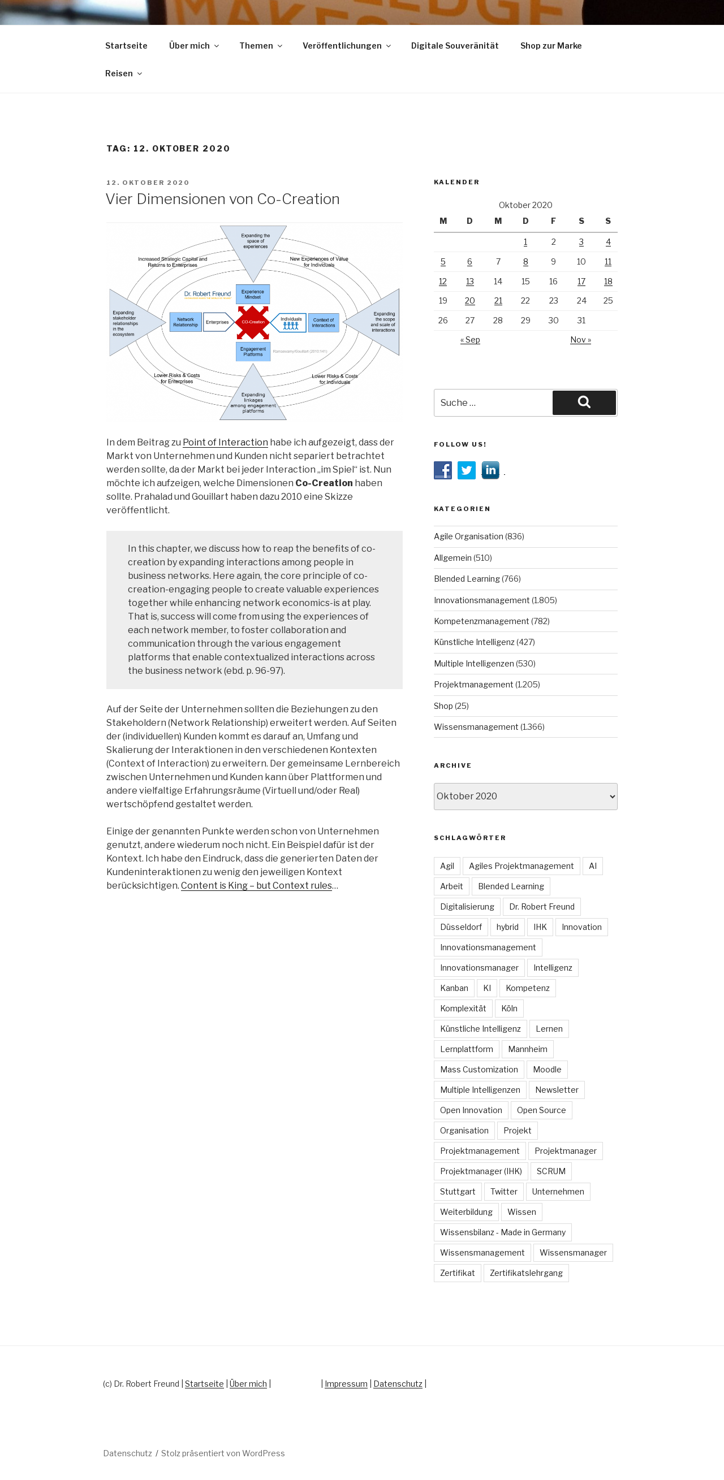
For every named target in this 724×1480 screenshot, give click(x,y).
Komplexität (463, 1008)
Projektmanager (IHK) (481, 1171)
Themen (261, 45)
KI (487, 988)
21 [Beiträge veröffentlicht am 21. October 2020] (498, 300)
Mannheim (528, 1049)
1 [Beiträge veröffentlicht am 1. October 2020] (525, 241)
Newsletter (557, 1089)
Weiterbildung (466, 1212)
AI (593, 866)
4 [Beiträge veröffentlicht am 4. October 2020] (608, 241)
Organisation (464, 1130)
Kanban (454, 988)
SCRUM (551, 1171)
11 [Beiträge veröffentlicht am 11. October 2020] (608, 261)
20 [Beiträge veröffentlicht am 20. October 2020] (470, 300)
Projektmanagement (474, 684)
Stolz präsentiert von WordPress (223, 1453)
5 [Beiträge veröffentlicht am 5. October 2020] (443, 261)
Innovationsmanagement (482, 600)
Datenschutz (398, 1383)
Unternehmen (558, 1191)
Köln (509, 1008)
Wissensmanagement (476, 727)
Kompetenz (528, 988)
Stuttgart (458, 1191)
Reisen (124, 73)
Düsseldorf (461, 927)
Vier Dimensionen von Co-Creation (222, 198)
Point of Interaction (225, 442)
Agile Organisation (468, 536)
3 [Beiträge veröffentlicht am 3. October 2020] (581, 241)
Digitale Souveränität (455, 45)
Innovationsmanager (479, 967)
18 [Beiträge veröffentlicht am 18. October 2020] (608, 281)
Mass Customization (479, 1069)
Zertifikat (457, 1273)
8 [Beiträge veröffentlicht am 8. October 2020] (525, 261)
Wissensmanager (573, 1252)
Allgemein (453, 557)
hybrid (508, 927)
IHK (540, 927)
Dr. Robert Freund (542, 906)
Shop (443, 706)
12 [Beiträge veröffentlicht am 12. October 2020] (443, 281)
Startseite (126, 45)
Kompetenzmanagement (481, 621)
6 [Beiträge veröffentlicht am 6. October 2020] (469, 261)
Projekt (517, 1130)
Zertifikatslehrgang (526, 1273)
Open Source (541, 1110)
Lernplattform (466, 1049)
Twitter (504, 1191)
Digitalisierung (467, 906)
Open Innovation (471, 1110)
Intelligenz (552, 967)
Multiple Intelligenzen (474, 663)
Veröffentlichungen (348, 45)
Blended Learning (467, 578)
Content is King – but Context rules (256, 885)
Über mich (195, 45)
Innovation (582, 927)
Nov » (580, 339)
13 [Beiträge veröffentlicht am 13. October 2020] (470, 281)
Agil (447, 866)
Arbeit (451, 886)
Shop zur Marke (551, 45)
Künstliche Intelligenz (474, 642)
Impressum (346, 1383)
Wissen (521, 1212)
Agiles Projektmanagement (521, 866)
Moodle (547, 1069)
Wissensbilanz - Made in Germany (503, 1232)
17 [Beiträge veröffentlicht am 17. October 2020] (581, 281)
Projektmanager (566, 1151)
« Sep (470, 339)
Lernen (549, 1028)
